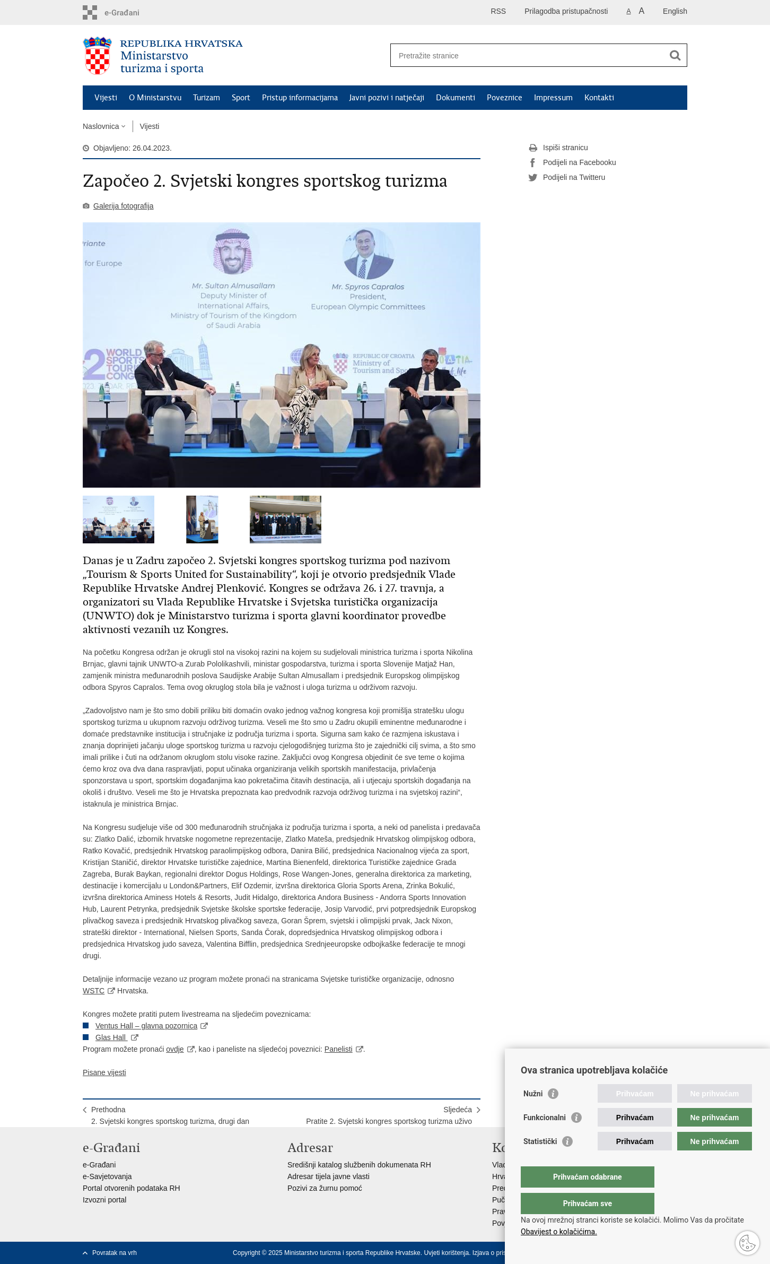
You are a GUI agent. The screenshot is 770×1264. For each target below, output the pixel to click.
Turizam (206, 97)
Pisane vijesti (104, 1072)
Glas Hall (111, 1037)
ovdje (174, 1049)
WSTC (93, 990)
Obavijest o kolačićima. (559, 1231)
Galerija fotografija (123, 206)
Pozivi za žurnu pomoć (324, 1188)
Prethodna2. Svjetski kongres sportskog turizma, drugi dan (170, 1115)
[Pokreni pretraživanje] (675, 55)
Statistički (540, 1162)
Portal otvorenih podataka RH (131, 1188)
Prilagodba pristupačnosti (566, 11)
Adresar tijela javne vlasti (328, 1176)
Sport (241, 97)
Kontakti (599, 97)
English (675, 11)
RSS (498, 11)
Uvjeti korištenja (446, 1253)
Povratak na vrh (114, 1253)
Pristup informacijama (300, 97)
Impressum (553, 97)
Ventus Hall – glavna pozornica (146, 1025)
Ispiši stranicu (558, 148)
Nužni (532, 1115)
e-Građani (99, 1165)
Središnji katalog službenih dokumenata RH (359, 1165)
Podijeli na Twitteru (566, 178)
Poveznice (504, 97)
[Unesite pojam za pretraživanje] (527, 55)
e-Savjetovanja (107, 1176)
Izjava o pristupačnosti (504, 1253)
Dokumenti (455, 97)
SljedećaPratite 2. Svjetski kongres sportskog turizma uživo (389, 1115)
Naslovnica (101, 126)
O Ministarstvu (155, 97)
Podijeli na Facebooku (572, 163)
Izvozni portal (104, 1200)
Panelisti (339, 1049)
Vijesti (105, 97)
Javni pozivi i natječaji (386, 97)
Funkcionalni (544, 1139)
